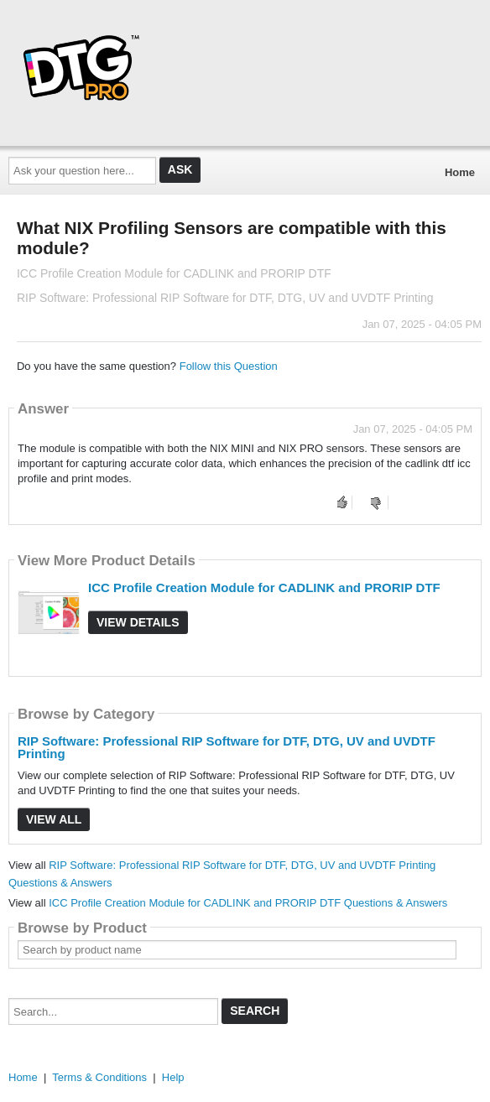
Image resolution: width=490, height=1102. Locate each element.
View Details (138, 622)
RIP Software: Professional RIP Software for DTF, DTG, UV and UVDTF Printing (226, 747)
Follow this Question (229, 366)
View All (53, 819)
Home (460, 172)
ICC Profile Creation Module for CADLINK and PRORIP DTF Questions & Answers (248, 903)
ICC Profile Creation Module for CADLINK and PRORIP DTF (264, 587)
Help (173, 1077)
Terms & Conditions (99, 1077)
